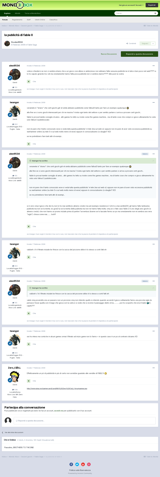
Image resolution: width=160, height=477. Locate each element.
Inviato (36, 66)
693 (15, 124)
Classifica (53, 20)
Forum (5, 20)
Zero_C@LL (14, 367)
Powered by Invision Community (80, 473)
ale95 (18, 92)
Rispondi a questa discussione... (30, 421)
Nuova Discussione (109, 54)
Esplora (7, 14)
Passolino (8, 447)
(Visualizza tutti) (48, 440)
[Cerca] (126, 13)
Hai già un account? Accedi (131, 5)
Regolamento (17, 20)
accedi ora (58, 411)
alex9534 (18, 42)
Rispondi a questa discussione (139, 54)
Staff (28, 20)
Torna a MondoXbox (33, 13)
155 (14, 87)
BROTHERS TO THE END (23, 447)
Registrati (152, 5)
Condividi (131, 43)
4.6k (15, 390)
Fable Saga (32, 45)
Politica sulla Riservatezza (80, 470)
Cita (34, 81)
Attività (17, 13)
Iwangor (14, 102)
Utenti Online (40, 20)
